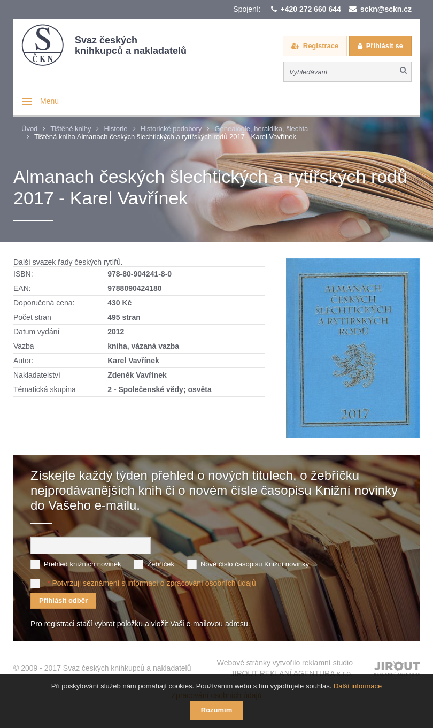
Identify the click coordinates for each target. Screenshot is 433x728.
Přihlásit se (384, 46)
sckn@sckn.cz (386, 9)
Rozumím (217, 710)
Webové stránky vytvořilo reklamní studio (285, 668)
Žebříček (160, 564)
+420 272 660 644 (311, 9)
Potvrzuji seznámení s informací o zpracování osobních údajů (154, 583)
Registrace (320, 46)
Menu (49, 101)
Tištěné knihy (70, 129)
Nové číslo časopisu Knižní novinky (254, 564)
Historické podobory (171, 129)
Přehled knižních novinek (82, 564)
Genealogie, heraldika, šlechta (261, 129)
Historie (115, 129)
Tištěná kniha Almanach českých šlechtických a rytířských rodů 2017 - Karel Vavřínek (165, 137)
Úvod (29, 129)
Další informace (358, 686)
